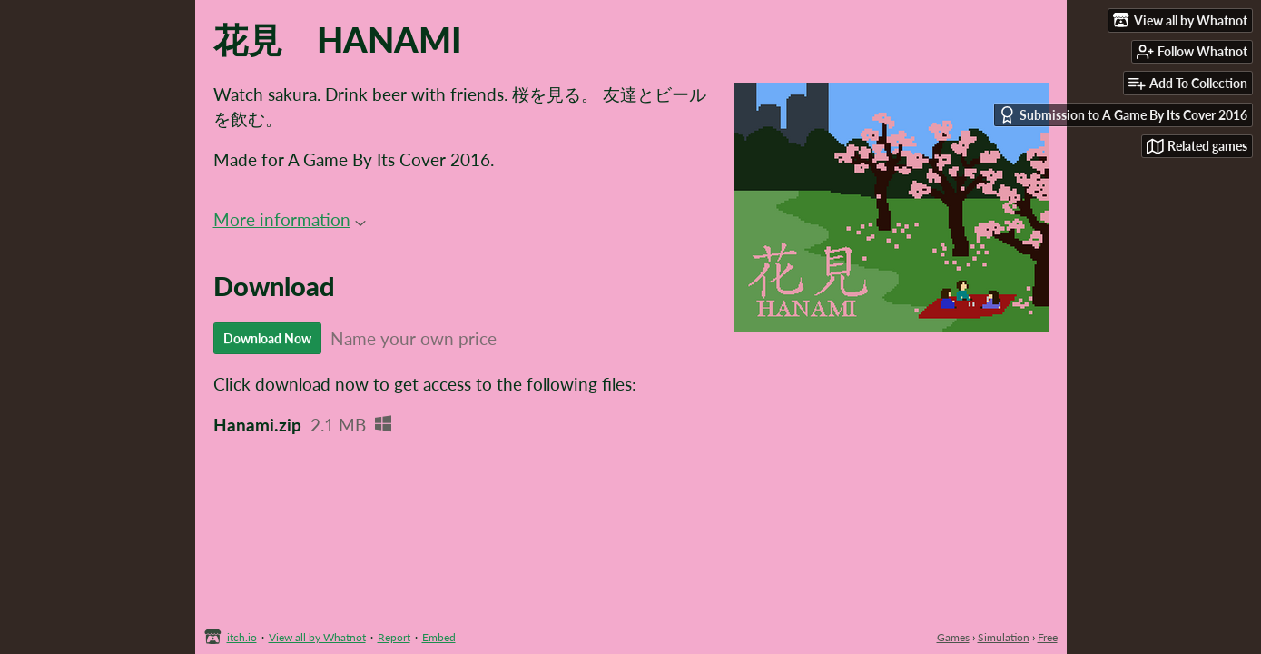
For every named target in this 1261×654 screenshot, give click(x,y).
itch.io (242, 637)
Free (1048, 637)
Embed (439, 637)
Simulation (1003, 637)
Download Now (267, 338)
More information (289, 219)
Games (953, 637)
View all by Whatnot (317, 637)
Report (394, 637)
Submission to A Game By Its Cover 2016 (1123, 115)
